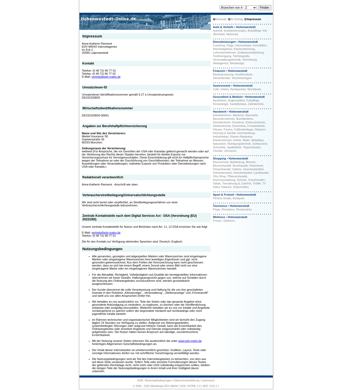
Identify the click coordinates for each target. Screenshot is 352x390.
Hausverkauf (243, 45)
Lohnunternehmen (224, 52)
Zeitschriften (241, 187)
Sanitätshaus (238, 103)
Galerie (236, 169)
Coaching (219, 45)
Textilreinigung (222, 56)
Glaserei (260, 129)
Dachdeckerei (221, 122)
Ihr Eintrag (237, 19)
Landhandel (261, 172)
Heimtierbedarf (242, 172)
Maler (246, 140)
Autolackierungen (235, 30)
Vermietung (249, 59)
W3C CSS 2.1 (211, 386)
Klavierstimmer (222, 140)
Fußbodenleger (243, 129)
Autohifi (217, 30)
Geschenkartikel (253, 169)
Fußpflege (252, 100)
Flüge (230, 45)
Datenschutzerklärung (186, 380)
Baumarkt (252, 115)
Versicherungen (242, 77)
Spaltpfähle (234, 147)
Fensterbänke (256, 125)
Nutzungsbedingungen (158, 380)
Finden (264, 7)
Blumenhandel (222, 165)
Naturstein (219, 143)
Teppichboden (252, 147)
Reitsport (238, 198)
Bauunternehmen (224, 118)
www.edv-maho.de (190, 340)
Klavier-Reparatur (241, 136)
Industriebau (221, 136)
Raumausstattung (224, 179)
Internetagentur (222, 48)
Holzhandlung (246, 133)
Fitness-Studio (222, 198)
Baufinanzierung (223, 74)
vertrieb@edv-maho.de (105, 76)
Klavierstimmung (244, 48)
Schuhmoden (256, 179)
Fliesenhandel (222, 169)
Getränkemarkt (222, 172)
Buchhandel (240, 165)
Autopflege (254, 30)
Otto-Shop (219, 176)
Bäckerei (238, 115)
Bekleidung (237, 162)
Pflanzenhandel (237, 176)
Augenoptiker (236, 100)
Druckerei (238, 122)
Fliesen (217, 129)
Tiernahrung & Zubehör (236, 183)
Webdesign (237, 63)
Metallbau (257, 140)
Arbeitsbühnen (222, 115)
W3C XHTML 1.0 (191, 386)
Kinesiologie (220, 103)
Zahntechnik (255, 103)
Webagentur (220, 63)
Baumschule (221, 162)
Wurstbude (254, 89)
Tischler (218, 150)
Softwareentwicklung (251, 52)
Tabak (217, 183)
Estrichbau (239, 125)
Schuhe (241, 179)
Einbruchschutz (255, 122)
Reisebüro (228, 209)
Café (216, 89)
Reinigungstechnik (239, 143)
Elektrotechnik (222, 125)
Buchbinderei (244, 118)
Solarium (228, 220)
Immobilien (259, 45)
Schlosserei (259, 143)
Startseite (221, 19)
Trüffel (257, 183)
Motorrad (232, 34)
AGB (140, 380)
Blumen (251, 162)
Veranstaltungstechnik (227, 59)
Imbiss (224, 89)
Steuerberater (221, 77)
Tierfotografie (241, 56)
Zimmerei (230, 150)
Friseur (228, 129)
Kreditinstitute (243, 74)
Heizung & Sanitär (224, 133)
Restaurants (238, 89)
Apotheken (220, 100)
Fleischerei (256, 165)
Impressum (208, 380)
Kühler (237, 140)
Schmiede (219, 147)
